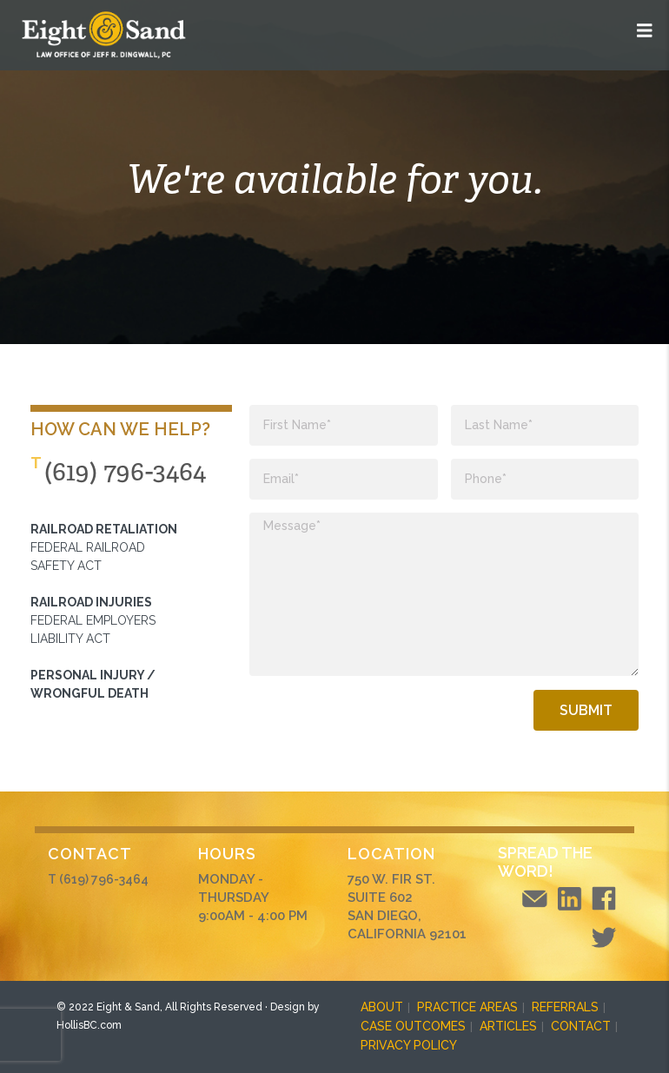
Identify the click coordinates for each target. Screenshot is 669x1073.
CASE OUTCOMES (413, 1026)
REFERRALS (565, 1007)
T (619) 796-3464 (98, 879)
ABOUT (382, 1007)
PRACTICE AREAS (467, 1007)
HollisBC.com (89, 1025)
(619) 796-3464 (125, 471)
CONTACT (581, 1026)
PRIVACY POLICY (409, 1045)
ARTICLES (508, 1026)
